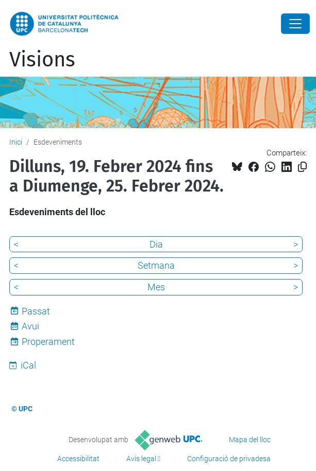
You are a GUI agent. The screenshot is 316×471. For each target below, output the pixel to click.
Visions (42, 59)
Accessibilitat (78, 459)
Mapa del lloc (250, 439)
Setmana (156, 265)
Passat (36, 311)
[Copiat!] (302, 167)
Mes (156, 287)
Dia (156, 244)
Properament (48, 341)
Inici (15, 142)
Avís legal (141, 459)
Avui (30, 326)
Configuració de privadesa (229, 459)
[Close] (295, 23)
